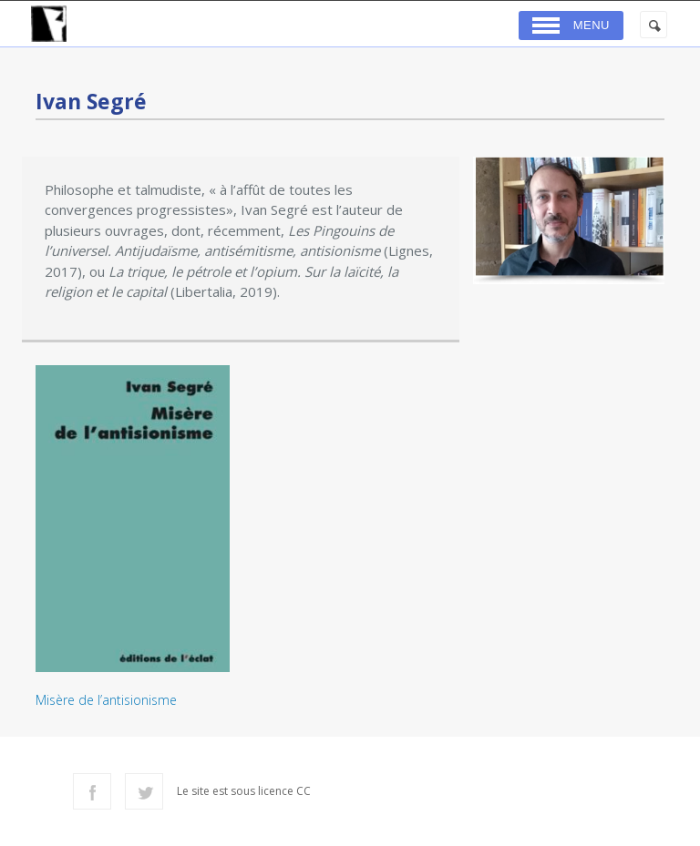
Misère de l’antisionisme (106, 699)
